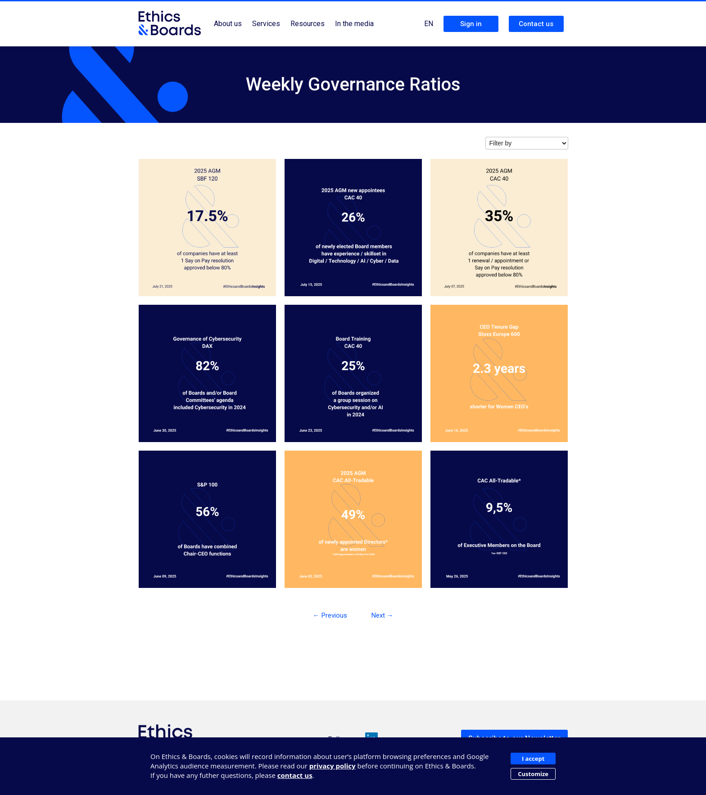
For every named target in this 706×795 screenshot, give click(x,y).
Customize (533, 774)
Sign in (471, 24)
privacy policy (332, 765)
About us (228, 23)
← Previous (330, 615)
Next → (382, 615)
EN (428, 23)
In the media (354, 23)
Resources (307, 23)
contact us (294, 775)
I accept (533, 758)
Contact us (536, 24)
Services (266, 23)
